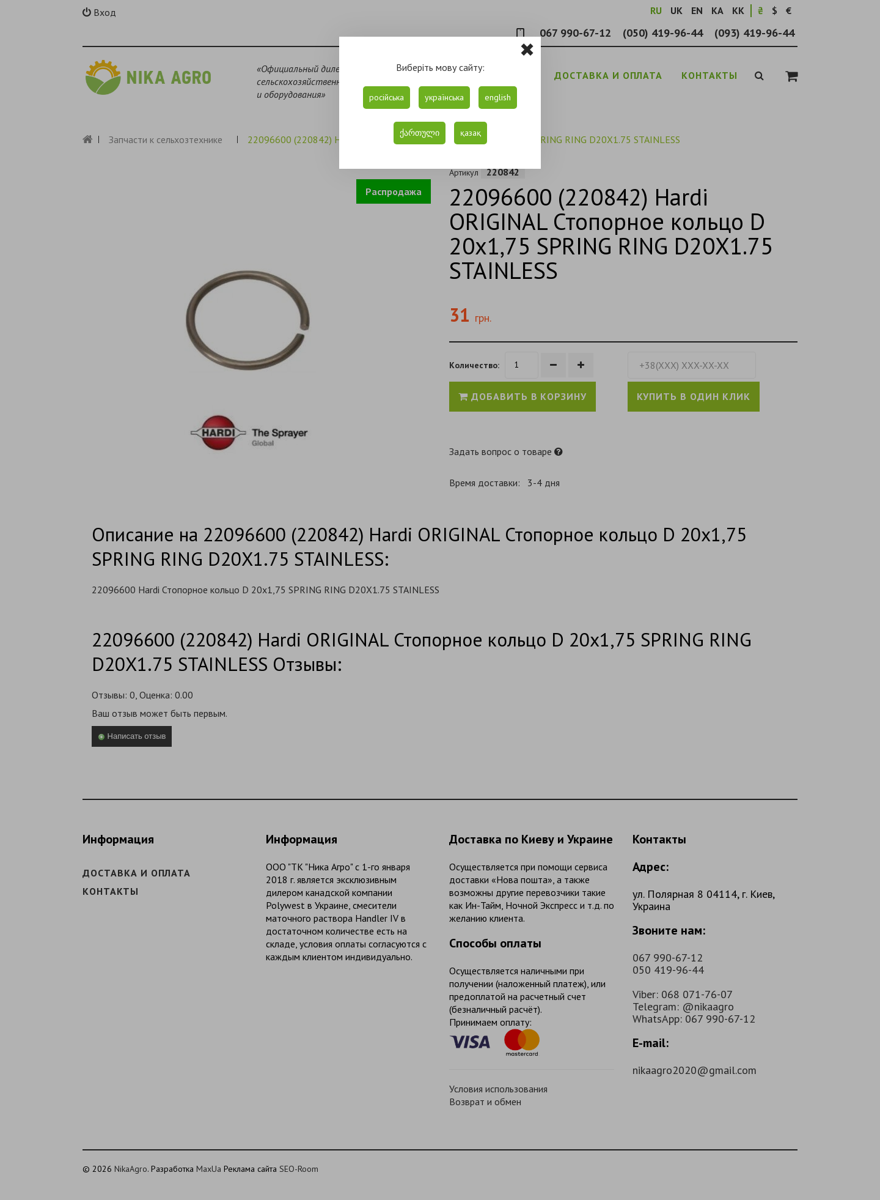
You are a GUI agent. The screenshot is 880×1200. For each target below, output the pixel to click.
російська (386, 97)
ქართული (419, 132)
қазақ (470, 132)
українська (444, 97)
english (498, 97)
